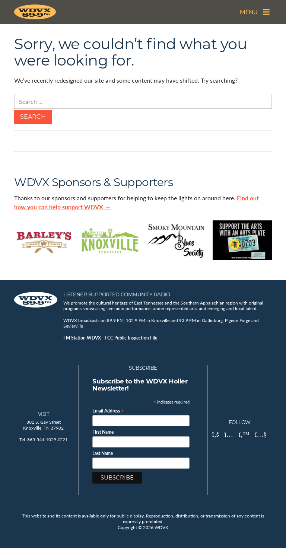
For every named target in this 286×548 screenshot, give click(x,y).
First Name (103, 432)
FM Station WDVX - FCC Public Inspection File (110, 338)
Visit (44, 414)
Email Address (108, 410)
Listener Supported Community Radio (116, 294)
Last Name (102, 453)
